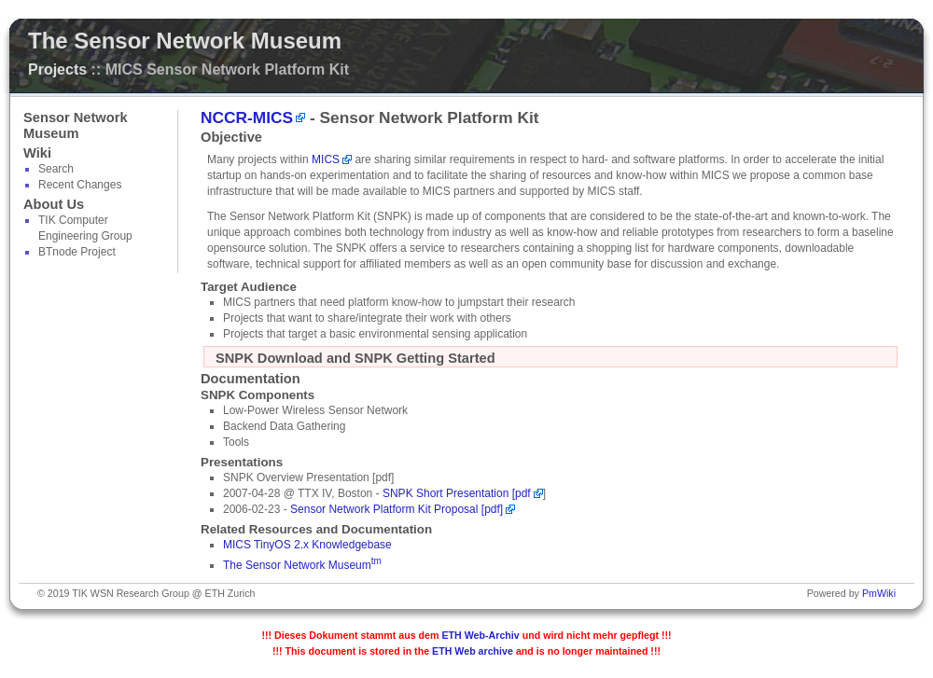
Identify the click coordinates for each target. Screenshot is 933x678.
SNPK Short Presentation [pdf (457, 493)
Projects (57, 69)
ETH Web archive (472, 651)
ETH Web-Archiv (480, 635)
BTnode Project (77, 251)
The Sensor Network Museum (184, 40)
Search (56, 168)
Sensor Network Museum (75, 125)
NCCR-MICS (247, 117)
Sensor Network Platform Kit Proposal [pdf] (396, 509)
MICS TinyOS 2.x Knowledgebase (307, 544)
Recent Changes (79, 184)
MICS (326, 159)
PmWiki (879, 593)
